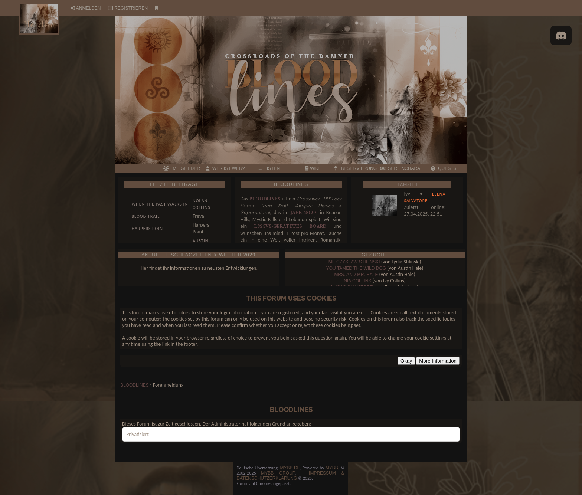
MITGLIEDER (181, 168)
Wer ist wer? (225, 168)
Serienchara (400, 168)
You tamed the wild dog (356, 268)
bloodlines (134, 385)
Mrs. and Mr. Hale (356, 274)
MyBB (332, 468)
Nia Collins (357, 280)
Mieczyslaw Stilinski (354, 262)
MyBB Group (278, 473)
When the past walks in (160, 204)
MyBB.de (290, 468)
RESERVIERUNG (355, 168)
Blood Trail (146, 216)
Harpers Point (149, 228)
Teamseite (407, 184)
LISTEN (269, 168)
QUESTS (443, 168)
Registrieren (131, 8)
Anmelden (88, 8)
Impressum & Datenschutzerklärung (290, 476)
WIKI (312, 168)
